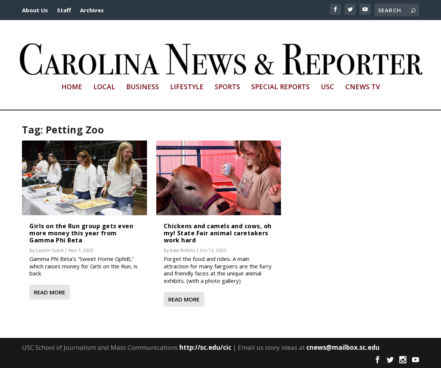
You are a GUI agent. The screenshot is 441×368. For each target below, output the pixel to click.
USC (327, 87)
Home (71, 87)
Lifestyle (187, 87)
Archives (92, 10)
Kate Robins (182, 250)
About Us (35, 10)
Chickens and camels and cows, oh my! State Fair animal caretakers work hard (218, 233)
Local (104, 87)
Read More (49, 292)
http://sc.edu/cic (205, 347)
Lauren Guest (50, 250)
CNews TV (362, 87)
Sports (227, 87)
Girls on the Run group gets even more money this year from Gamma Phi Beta (81, 233)
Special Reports (280, 87)
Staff (64, 10)
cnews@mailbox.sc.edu (343, 347)
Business (142, 87)
